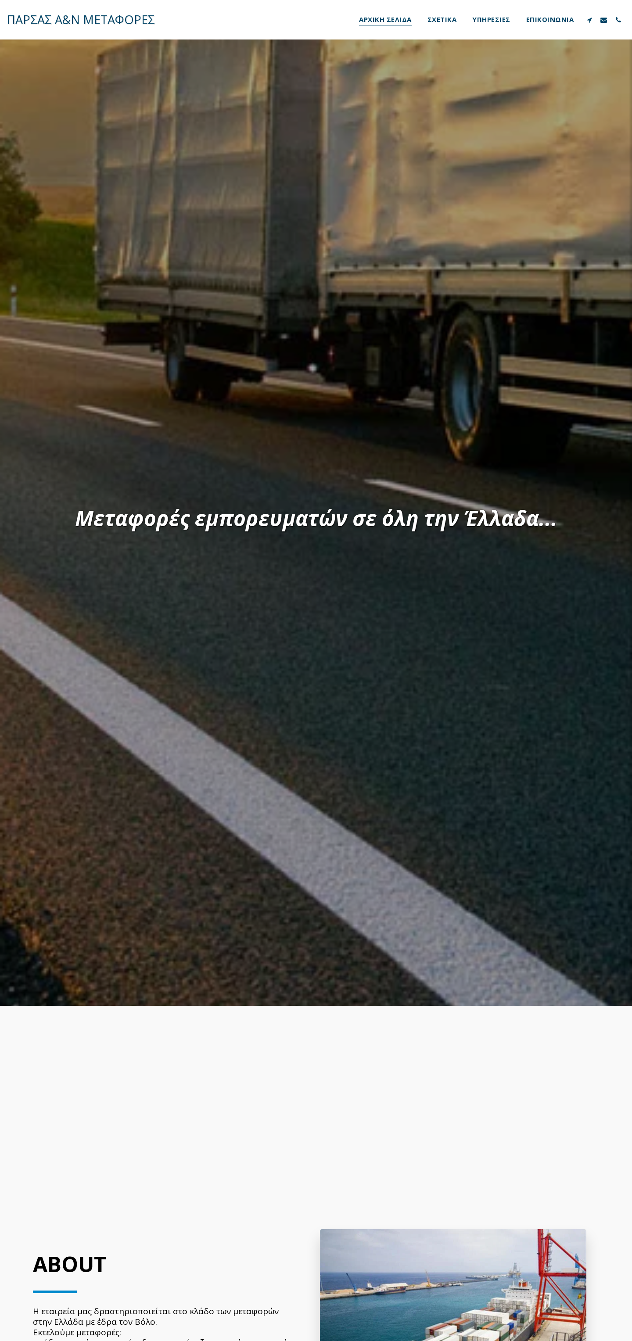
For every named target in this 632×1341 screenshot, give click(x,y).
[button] (589, 19)
